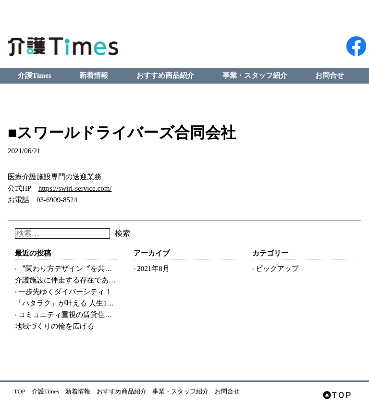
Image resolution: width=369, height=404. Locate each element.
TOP (19, 391)
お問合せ (329, 75)
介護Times (34, 75)
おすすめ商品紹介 (165, 75)
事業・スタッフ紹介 (254, 75)
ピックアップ (277, 268)
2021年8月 (153, 268)
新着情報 (93, 75)
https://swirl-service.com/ (75, 188)
